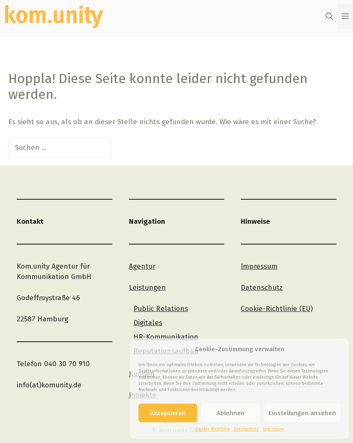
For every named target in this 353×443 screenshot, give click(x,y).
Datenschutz (246, 429)
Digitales (147, 322)
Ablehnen (230, 413)
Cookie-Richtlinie (212, 429)
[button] (329, 16)
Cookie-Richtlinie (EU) (277, 308)
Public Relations (160, 308)
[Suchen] (126, 148)
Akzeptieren (168, 413)
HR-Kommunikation (165, 337)
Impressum (273, 429)
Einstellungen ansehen (302, 413)
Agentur (142, 266)
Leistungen (147, 287)
